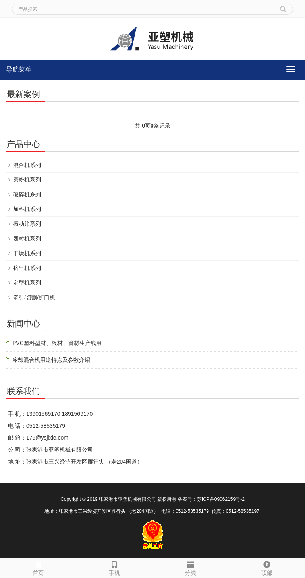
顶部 (267, 567)
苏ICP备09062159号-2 (221, 499)
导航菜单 (18, 69)
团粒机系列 (27, 238)
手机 (114, 567)
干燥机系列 (27, 253)
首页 (38, 567)
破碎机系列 (27, 194)
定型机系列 (27, 282)
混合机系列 (27, 165)
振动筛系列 (27, 224)
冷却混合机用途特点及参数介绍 (51, 360)
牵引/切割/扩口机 (34, 297)
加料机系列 (27, 209)
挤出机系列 (27, 268)
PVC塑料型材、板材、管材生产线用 (57, 343)
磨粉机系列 (27, 180)
